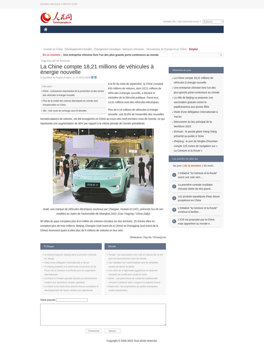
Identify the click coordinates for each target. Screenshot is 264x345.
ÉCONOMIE (66, 34)
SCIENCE (114, 34)
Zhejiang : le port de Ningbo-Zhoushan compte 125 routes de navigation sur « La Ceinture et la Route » (196, 146)
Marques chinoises (133, 49)
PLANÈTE (163, 34)
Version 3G (169, 21)
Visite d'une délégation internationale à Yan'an (66, 262)
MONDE (83, 34)
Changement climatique (107, 49)
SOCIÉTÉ (147, 34)
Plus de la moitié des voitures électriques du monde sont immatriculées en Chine (70, 103)
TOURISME (193, 34)
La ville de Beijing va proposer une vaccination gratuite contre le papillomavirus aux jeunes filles (193, 102)
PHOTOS (51, 41)
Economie (65, 61)
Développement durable (78, 49)
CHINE (50, 34)
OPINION (211, 34)
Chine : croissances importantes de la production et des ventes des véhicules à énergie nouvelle (73, 93)
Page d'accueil (48, 61)
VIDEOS (66, 41)
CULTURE (131, 34)
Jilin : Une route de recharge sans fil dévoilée (65, 110)
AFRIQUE (98, 34)
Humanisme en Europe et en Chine (166, 49)
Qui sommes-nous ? (189, 21)
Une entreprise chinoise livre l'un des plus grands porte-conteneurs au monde (111, 54)
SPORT (178, 34)
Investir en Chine (53, 49)
